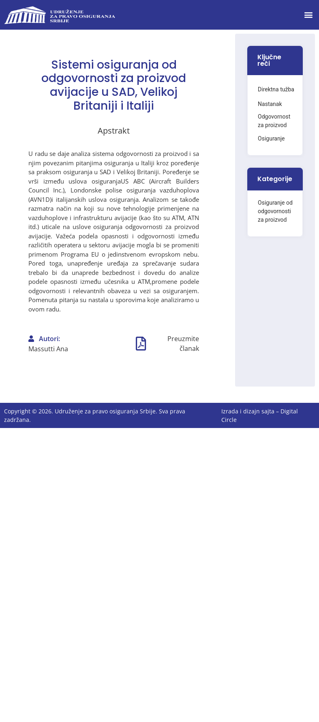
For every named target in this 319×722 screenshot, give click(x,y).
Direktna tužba (276, 89)
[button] (308, 15)
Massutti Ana (48, 348)
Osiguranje (271, 138)
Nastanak (270, 104)
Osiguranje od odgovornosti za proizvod (275, 211)
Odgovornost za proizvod (274, 120)
